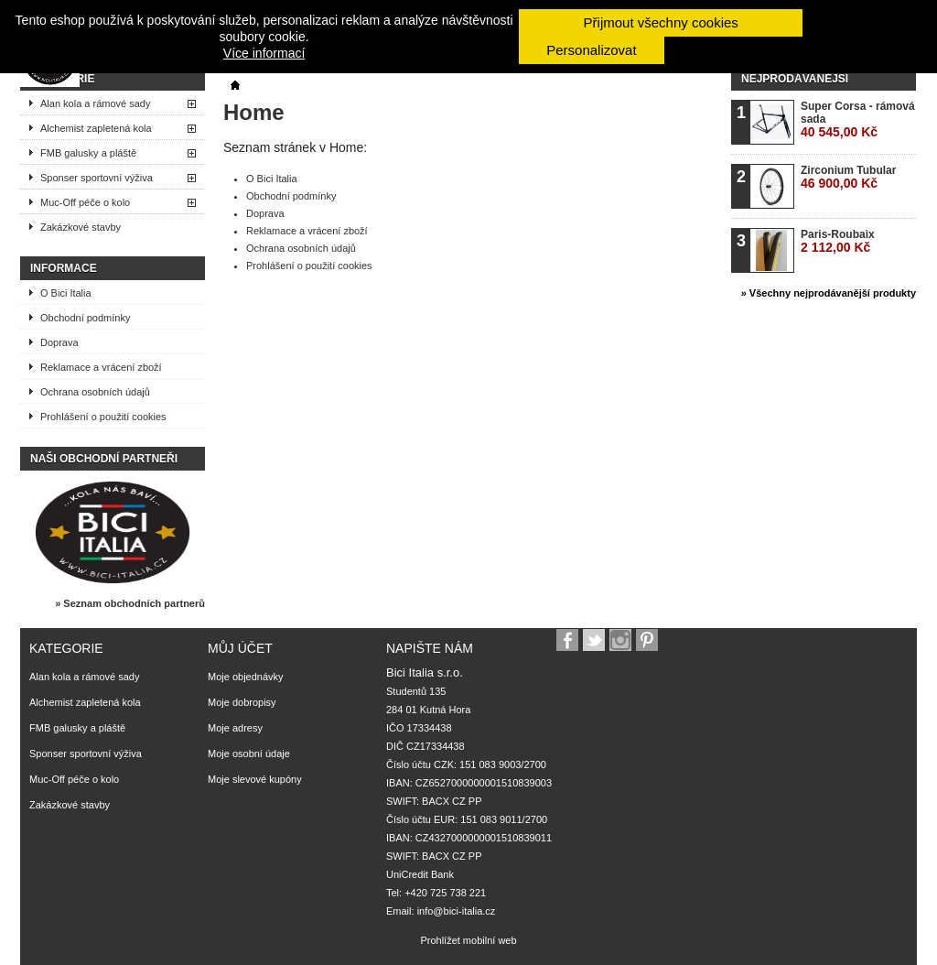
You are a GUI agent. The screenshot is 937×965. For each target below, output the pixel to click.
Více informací (264, 53)
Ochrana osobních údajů (95, 391)
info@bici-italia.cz (456, 910)
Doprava (59, 342)
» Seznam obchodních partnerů (130, 603)
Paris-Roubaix (838, 241)
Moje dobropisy (242, 702)
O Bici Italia (66, 292)
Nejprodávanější (794, 78)
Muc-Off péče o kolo (85, 202)
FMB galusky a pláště (88, 152)
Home (254, 112)
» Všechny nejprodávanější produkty (828, 292)
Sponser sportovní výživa (96, 177)
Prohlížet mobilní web (468, 940)
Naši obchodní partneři (104, 458)
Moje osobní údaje (249, 753)
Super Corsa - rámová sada (858, 119)
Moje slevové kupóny (255, 779)
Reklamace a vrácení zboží (101, 367)
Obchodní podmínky (85, 317)
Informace (63, 268)
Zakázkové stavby (80, 227)
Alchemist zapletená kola (96, 128)
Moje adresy (235, 727)
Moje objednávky (246, 676)
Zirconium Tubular (848, 177)
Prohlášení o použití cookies (103, 416)
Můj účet (240, 648)
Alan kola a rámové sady (95, 103)
